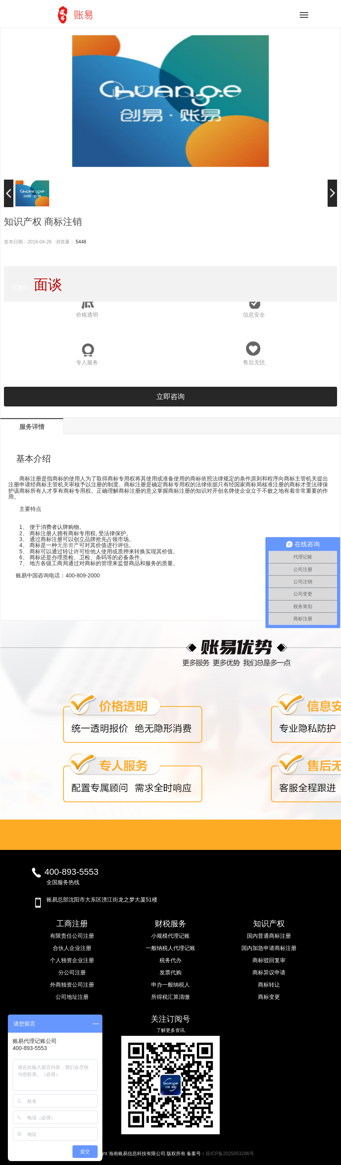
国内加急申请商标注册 (269, 948)
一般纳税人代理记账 (170, 948)
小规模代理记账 (170, 936)
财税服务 (170, 923)
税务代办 (170, 960)
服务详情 (31, 426)
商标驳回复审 (268, 960)
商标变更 (269, 997)
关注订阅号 (170, 1019)
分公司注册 (72, 972)
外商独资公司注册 (72, 984)
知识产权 (269, 923)
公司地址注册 (72, 997)
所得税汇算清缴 (170, 997)
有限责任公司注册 (72, 936)
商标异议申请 (268, 972)
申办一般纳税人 (170, 984)
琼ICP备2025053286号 (230, 1153)
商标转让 (269, 984)
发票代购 (170, 972)
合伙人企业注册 (72, 948)
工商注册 (72, 923)
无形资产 (68, 545)
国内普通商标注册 (269, 936)
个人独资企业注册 (72, 960)
